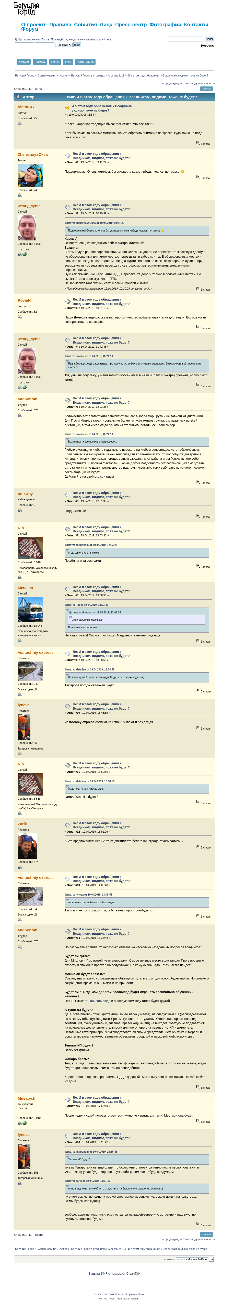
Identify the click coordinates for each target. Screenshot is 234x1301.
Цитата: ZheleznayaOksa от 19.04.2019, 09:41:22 (94, 223)
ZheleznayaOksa (33, 154)
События (85, 24)
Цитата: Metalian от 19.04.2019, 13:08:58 (89, 669)
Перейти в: (169, 1259)
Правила (60, 24)
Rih (21, 528)
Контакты (196, 24)
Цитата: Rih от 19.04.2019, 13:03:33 (87, 604)
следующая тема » (202, 83)
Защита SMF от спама (105, 1273)
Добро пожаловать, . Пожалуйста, (42, 39)
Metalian (25, 588)
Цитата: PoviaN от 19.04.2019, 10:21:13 (89, 356)
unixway (25, 493)
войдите (74, 39)
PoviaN (24, 300)
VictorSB (26, 107)
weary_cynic (29, 206)
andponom (27, 399)
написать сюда (99, 1001)
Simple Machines (134, 1294)
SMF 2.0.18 (100, 1294)
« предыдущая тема (175, 83)
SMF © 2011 (116, 1294)
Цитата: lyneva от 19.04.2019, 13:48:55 (88, 894)
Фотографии (165, 24)
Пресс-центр (131, 24)
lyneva (24, 705)
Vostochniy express (35, 652)
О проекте (34, 24)
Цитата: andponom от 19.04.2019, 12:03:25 (91, 545)
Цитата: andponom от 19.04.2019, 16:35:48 (91, 1151)
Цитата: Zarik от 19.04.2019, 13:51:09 (87, 1180)
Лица (106, 24)
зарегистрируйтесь (98, 39)
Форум (29, 29)
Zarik (22, 824)
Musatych (26, 1098)
